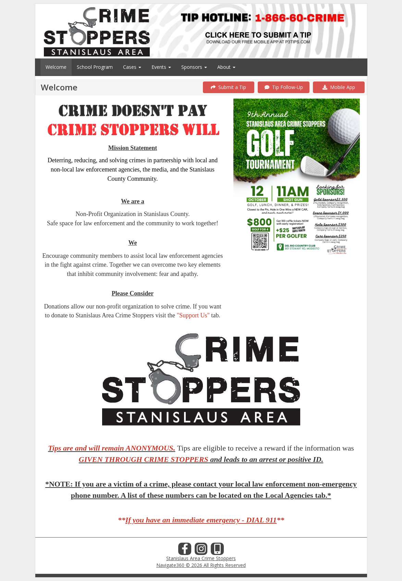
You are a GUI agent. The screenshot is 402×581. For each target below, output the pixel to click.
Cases (132, 67)
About (226, 67)
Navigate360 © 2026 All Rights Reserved (201, 565)
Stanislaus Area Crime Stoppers (201, 558)
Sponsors (194, 67)
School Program (95, 67)
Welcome (56, 67)
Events (161, 67)
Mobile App (338, 87)
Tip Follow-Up (284, 87)
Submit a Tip (228, 87)
